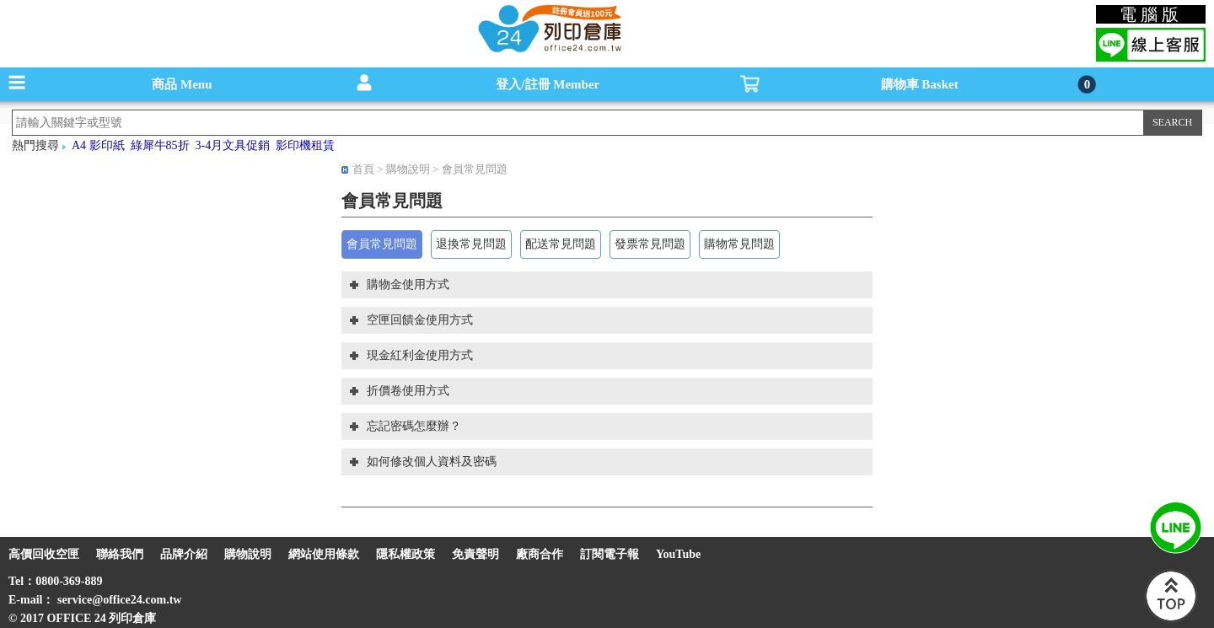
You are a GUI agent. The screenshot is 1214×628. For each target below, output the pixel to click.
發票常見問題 (650, 244)
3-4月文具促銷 (233, 145)
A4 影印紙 (98, 145)
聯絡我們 (119, 554)
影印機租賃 (305, 145)
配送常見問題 (560, 244)
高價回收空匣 (43, 554)
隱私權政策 (405, 554)
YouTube (678, 554)
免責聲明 (475, 554)
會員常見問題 (475, 169)
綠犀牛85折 (160, 145)
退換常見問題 (471, 244)
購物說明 (409, 169)
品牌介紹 (183, 554)
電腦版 (1151, 14)
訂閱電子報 (609, 554)
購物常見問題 (739, 244)
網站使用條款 (323, 554)
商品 (182, 84)
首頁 (363, 169)
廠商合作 (539, 554)
